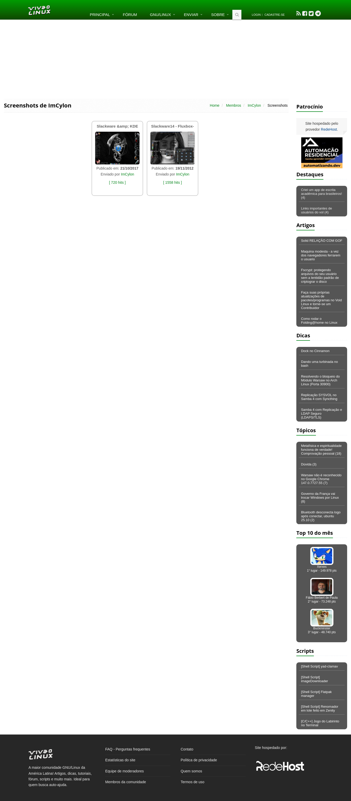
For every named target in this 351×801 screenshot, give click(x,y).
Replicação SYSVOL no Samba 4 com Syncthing (319, 397)
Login (256, 14)
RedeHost (329, 129)
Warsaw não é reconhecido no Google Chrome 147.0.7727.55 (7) (321, 479)
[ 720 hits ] (117, 182)
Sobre (218, 14)
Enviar (191, 14)
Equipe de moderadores (124, 771)
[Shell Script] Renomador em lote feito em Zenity (319, 708)
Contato (187, 749)
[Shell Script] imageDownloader (314, 679)
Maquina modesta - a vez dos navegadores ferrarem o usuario (320, 255)
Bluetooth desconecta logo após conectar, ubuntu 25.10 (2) (320, 516)
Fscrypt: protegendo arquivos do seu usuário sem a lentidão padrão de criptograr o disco (320, 275)
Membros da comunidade (125, 782)
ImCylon (254, 105)
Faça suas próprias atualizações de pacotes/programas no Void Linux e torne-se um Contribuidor (321, 300)
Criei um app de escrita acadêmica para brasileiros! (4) (321, 193)
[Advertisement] (175, 59)
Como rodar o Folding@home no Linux (319, 320)
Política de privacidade (199, 760)
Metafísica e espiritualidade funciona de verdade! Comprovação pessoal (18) (321, 449)
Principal (100, 14)
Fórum (130, 14)
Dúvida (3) (308, 464)
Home (214, 105)
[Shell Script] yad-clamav (319, 666)
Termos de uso (193, 782)
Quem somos (191, 771)
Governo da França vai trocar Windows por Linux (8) (320, 497)
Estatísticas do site (120, 760)
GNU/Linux (160, 14)
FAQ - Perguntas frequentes (127, 749)
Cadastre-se (275, 14)
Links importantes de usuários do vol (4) (316, 210)
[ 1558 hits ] (172, 182)
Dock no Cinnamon (315, 351)
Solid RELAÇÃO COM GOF (321, 241)
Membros (233, 105)
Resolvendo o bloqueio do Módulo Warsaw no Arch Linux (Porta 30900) (320, 380)
